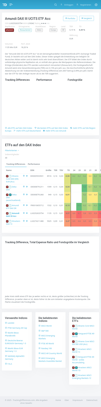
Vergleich (86, 18)
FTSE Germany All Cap (16, 328)
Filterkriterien (12, 150)
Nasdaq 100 (45, 348)
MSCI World (45, 326)
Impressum (78, 400)
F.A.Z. (8, 364)
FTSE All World (46, 343)
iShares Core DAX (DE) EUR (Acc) (12, 179)
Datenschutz (91, 400)
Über (67, 400)
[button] (55, 4)
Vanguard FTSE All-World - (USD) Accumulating (83, 360)
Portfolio (70, 18)
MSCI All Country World (50, 353)
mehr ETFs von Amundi (54, 131)
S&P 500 (44, 331)
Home (58, 400)
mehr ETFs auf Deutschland (27, 131)
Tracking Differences (15, 164)
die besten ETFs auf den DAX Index (51, 128)
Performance (34, 164)
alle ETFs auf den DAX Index (18, 128)
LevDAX (9, 323)
